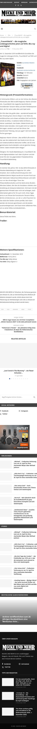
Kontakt (16, 2)
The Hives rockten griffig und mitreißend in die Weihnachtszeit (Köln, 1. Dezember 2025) (24, 711)
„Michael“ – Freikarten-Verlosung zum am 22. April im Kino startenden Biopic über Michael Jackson (25, 464)
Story (29, 309)
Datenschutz (33, 2)
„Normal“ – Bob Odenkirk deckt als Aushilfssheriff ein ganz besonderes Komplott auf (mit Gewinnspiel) (24, 501)
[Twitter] (21, 5)
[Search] (35, 29)
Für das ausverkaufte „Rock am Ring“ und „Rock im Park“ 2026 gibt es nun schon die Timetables (25, 682)
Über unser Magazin (6, 2)
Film (9, 35)
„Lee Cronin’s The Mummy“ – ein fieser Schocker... (19, 372)
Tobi (8, 49)
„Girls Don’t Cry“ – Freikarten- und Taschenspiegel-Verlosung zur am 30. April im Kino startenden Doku (25, 475)
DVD (2, 309)
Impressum (24, 2)
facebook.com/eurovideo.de (26, 70)
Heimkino (15, 309)
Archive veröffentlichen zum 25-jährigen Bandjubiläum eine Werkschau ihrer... (16, 619)
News (22, 309)
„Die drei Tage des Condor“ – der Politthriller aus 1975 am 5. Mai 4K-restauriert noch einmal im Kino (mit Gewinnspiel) (25, 559)
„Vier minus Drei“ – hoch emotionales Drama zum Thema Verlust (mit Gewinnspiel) (25, 487)
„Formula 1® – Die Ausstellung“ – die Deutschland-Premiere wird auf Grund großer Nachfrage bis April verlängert (25, 697)
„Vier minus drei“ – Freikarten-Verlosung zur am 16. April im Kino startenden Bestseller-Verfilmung (24, 571)
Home (2, 35)
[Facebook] (15, 5)
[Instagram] (18, 5)
